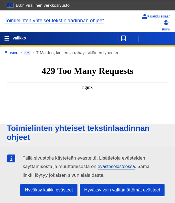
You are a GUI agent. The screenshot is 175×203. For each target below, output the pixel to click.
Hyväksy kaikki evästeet (49, 189)
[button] (164, 52)
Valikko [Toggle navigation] (18, 38)
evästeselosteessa (116, 166)
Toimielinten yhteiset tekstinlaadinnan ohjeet (54, 20)
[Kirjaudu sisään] (156, 16)
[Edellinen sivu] (147, 38)
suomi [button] (165, 25)
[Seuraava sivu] (163, 38)
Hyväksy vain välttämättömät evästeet (122, 189)
